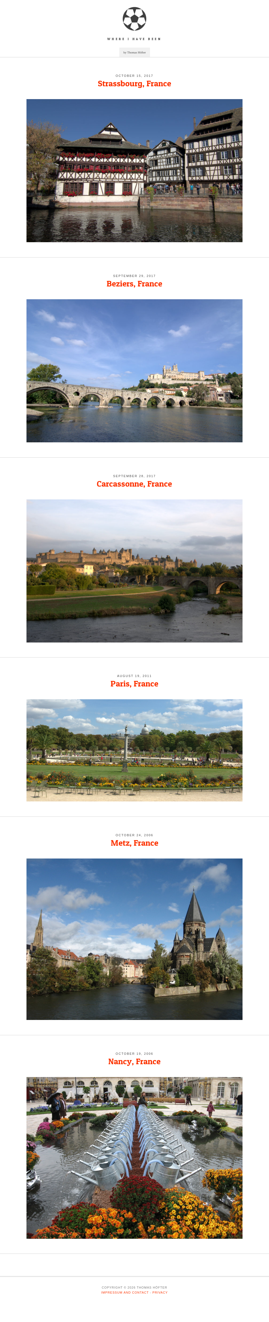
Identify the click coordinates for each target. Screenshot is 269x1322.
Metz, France (134, 843)
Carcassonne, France (134, 484)
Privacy (160, 1292)
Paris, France (134, 683)
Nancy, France (134, 1061)
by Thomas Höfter (134, 52)
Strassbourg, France (134, 83)
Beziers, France (134, 283)
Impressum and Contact (125, 1292)
